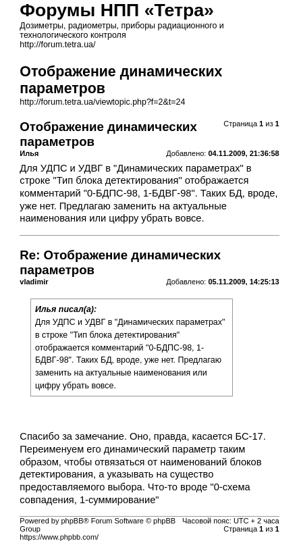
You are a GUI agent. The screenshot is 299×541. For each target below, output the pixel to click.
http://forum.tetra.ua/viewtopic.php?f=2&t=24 (102, 102)
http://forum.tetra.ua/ (57, 44)
